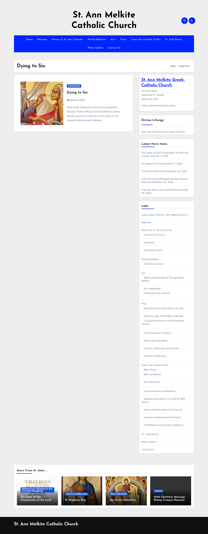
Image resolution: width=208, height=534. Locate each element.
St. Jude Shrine (173, 39)
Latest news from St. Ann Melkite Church (164, 215)
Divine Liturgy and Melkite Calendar (163, 316)
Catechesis (74, 86)
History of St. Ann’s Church (67, 39)
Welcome (42, 39)
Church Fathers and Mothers (160, 391)
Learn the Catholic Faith (145, 39)
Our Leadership (152, 288)
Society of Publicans (155, 356)
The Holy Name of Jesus (157, 333)
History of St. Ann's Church (156, 230)
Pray (123, 39)
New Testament (152, 374)
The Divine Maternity (153, 171)
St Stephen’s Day (150, 163)
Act (113, 39)
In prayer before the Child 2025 (158, 189)
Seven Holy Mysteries (155, 340)
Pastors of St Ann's (154, 234)
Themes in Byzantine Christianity (162, 417)
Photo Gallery (95, 48)
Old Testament (152, 382)
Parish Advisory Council (157, 293)
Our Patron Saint (153, 250)
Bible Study (150, 369)
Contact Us (114, 48)
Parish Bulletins (96, 39)
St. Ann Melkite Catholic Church (46, 524)
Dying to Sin (77, 92)
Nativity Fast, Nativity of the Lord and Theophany (37, 490)
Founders (149, 242)
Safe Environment (154, 264)
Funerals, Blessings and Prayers (161, 348)
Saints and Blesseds (76, 494)
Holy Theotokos (118, 494)
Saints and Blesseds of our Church (163, 409)
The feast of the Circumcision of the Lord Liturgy (36, 500)
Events (158, 491)
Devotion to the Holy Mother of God (163, 308)
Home (29, 39)
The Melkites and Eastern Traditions (164, 425)
